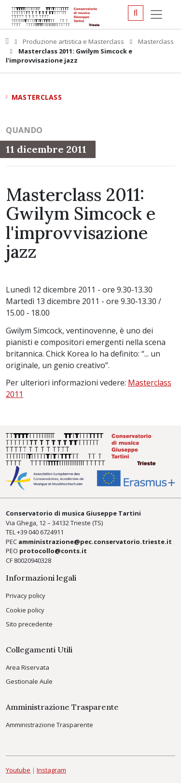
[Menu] (156, 14)
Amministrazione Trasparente (49, 724)
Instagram (51, 770)
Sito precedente (29, 624)
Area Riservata (27, 667)
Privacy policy (25, 595)
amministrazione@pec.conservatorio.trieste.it (95, 541)
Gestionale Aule (29, 681)
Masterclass (156, 41)
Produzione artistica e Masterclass (73, 41)
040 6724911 (46, 532)
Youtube (18, 770)
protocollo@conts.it (53, 550)
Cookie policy (25, 610)
